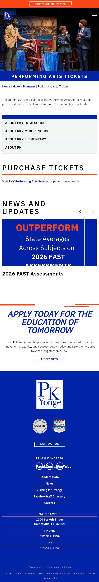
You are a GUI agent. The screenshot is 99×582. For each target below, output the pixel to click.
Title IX (7, 573)
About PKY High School (26, 123)
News (49, 483)
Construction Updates (50, 3)
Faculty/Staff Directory (49, 496)
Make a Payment (24, 86)
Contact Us (49, 443)
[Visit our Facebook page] (39, 466)
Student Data (49, 477)
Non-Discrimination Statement (54, 573)
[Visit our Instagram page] (49, 466)
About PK (13, 147)
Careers (49, 503)
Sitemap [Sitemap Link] (66, 566)
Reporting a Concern (84, 573)
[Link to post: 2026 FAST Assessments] (49, 242)
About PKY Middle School (28, 131)
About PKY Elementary (25, 139)
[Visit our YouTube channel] (60, 466)
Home (6, 86)
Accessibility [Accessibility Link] (35, 566)
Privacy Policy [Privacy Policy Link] (52, 566)
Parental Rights (49, 577)
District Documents (25, 573)
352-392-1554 (50, 536)
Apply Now (49, 359)
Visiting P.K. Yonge (50, 490)
